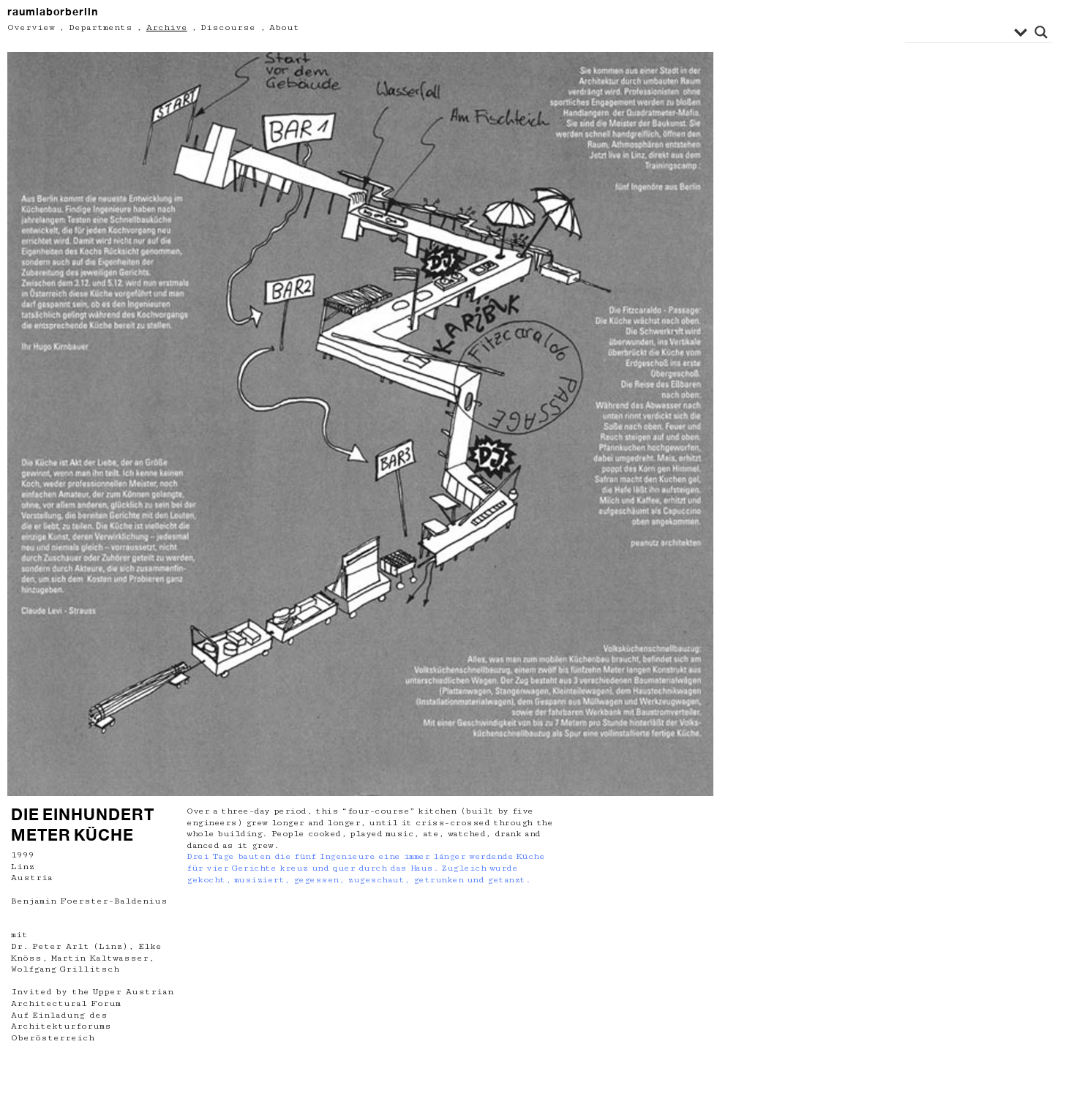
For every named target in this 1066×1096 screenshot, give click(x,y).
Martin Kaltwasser (99, 958)
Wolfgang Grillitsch (65, 969)
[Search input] (961, 32)
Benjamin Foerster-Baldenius (89, 901)
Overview (31, 27)
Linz (22, 866)
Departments (100, 27)
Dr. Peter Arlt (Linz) (69, 946)
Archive (166, 27)
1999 (22, 854)
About (284, 27)
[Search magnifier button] (1041, 32)
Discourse (227, 27)
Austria (32, 877)
